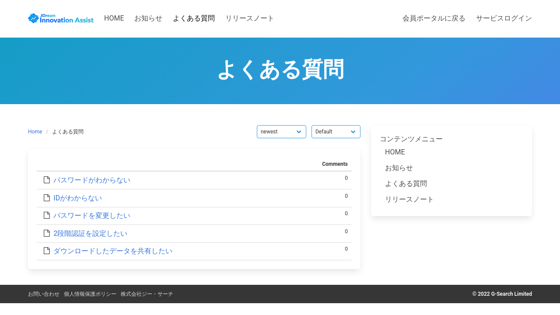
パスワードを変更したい (91, 215)
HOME (395, 152)
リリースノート (409, 199)
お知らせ (399, 168)
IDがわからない (77, 198)
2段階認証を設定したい (90, 233)
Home (35, 132)
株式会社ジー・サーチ (147, 294)
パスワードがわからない (91, 180)
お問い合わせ (44, 294)
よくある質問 (406, 183)
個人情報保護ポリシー (90, 294)
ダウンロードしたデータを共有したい (112, 251)
